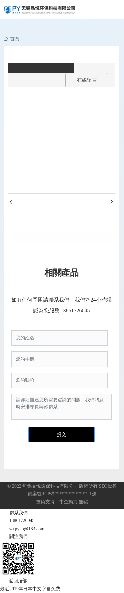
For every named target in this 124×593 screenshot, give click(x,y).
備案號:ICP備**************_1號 (62, 493)
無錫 (83, 501)
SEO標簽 (108, 486)
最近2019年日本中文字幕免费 (30, 588)
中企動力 (68, 501)
